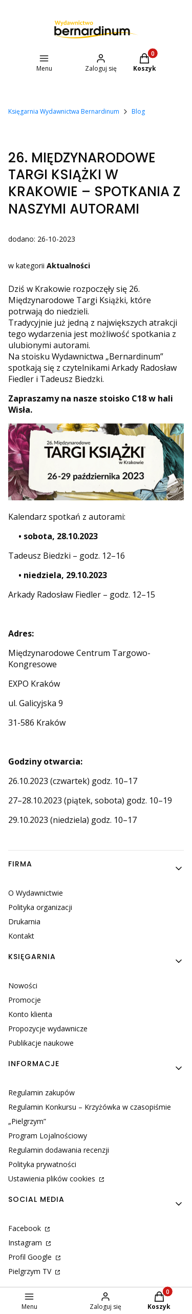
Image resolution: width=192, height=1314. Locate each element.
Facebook (25, 1228)
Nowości (22, 985)
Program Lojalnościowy (47, 1135)
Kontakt (21, 936)
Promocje (24, 1000)
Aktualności (68, 265)
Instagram (26, 1242)
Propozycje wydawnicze (48, 1028)
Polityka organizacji (40, 907)
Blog (138, 111)
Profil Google (31, 1257)
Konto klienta (30, 1014)
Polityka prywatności (42, 1164)
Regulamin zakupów (41, 1092)
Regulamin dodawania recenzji (58, 1150)
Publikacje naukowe (41, 1043)
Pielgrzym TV (30, 1271)
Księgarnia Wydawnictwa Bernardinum (63, 111)
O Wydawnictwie (35, 893)
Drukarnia (24, 921)
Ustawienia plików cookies (52, 1178)
